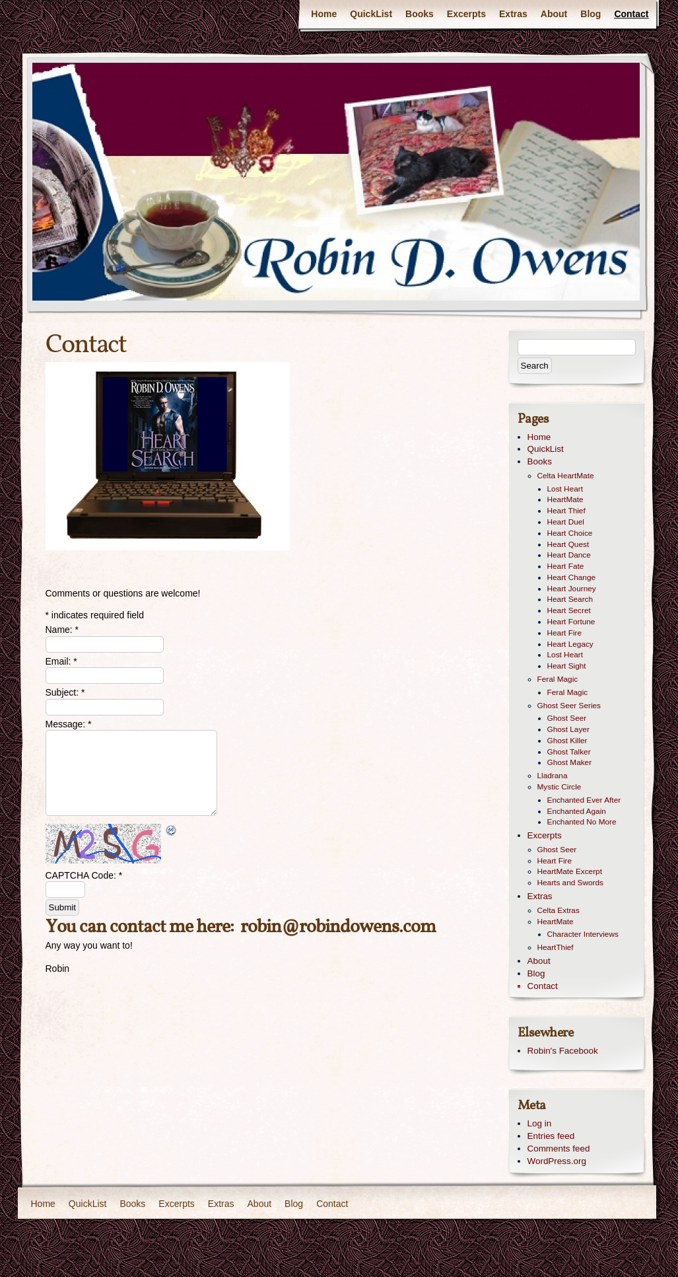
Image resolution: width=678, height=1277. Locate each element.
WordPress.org (556, 1161)
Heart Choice (570, 533)
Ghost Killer (567, 740)
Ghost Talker (569, 751)
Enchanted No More (582, 821)
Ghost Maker (569, 762)
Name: (62, 629)
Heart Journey (571, 588)
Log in (539, 1123)
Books (419, 14)
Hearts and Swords (570, 882)
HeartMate (565, 499)
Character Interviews (583, 934)
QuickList (371, 14)
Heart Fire (564, 633)
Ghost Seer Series (569, 705)
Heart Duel (565, 522)
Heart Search (570, 599)
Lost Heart (565, 488)
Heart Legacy (570, 644)
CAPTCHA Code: (84, 875)
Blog (590, 14)
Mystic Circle (559, 786)
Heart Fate (565, 566)
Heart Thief (566, 510)
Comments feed (558, 1148)
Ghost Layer (568, 729)
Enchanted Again (576, 811)
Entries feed (551, 1136)
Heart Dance (569, 555)
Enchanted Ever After (584, 800)
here (213, 927)
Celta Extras (558, 910)
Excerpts (466, 14)
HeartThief (555, 947)
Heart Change (571, 577)
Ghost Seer (567, 718)
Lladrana (552, 775)
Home (324, 14)
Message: (69, 724)
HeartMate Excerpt (569, 871)
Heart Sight (566, 666)
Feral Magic (557, 679)
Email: (61, 661)
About (554, 14)
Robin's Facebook (562, 1051)
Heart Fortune (571, 621)
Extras (513, 14)
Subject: (65, 692)
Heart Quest (568, 544)
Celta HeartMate (565, 475)
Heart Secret (569, 610)
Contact (631, 14)
